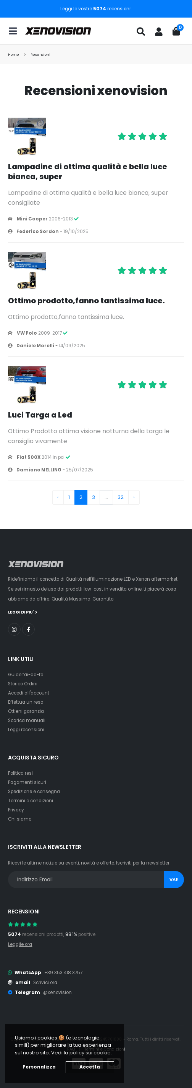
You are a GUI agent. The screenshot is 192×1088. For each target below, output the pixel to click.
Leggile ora (20, 944)
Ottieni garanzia (26, 711)
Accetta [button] (89, 1067)
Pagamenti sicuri (27, 782)
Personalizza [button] (39, 1067)
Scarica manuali (26, 720)
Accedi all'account (28, 693)
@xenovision (57, 992)
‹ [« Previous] (58, 497)
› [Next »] (134, 497)
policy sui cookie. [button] (90, 1052)
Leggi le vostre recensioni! (96, 9)
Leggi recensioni (26, 730)
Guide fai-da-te (25, 675)
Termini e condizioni (30, 801)
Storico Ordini (22, 684)
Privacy (16, 810)
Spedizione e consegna (34, 791)
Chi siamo (19, 819)
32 (121, 497)
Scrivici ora (45, 983)
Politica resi (20, 773)
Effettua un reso (25, 702)
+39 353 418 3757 (63, 973)
